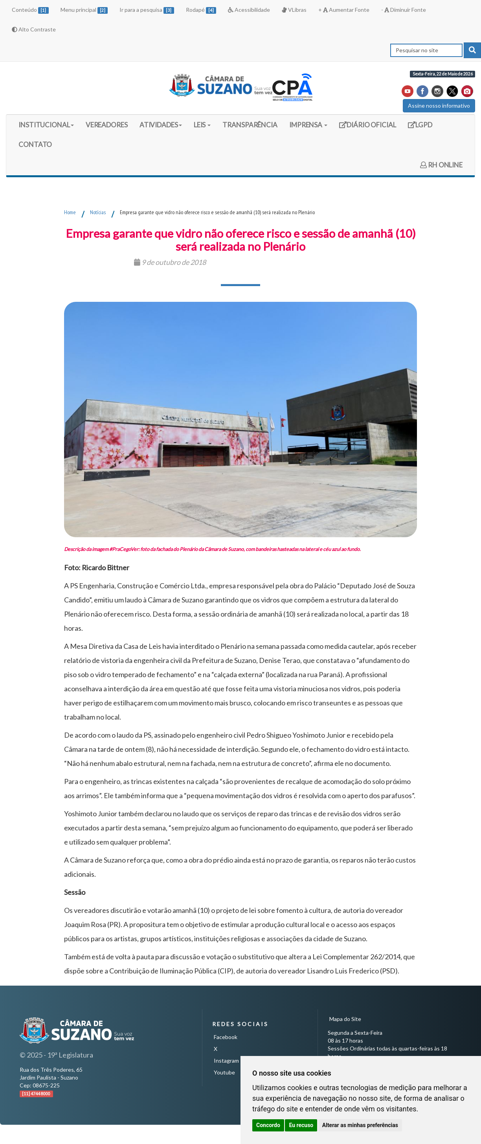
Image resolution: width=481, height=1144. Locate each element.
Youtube (224, 1072)
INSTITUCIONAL (46, 125)
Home (70, 212)
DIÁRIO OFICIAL (367, 127)
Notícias (98, 212)
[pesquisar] (472, 50)
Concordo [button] (268, 1125)
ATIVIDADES (161, 125)
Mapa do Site (345, 1018)
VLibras (294, 9)
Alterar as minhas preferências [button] (360, 1125)
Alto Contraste (34, 29)
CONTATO (35, 144)
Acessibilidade (249, 9)
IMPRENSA (308, 125)
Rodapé (201, 10)
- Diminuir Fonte (403, 9)
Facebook (225, 1037)
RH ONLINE (441, 165)
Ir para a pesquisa (146, 10)
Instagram (226, 1060)
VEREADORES (107, 125)
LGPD (423, 127)
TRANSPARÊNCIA (249, 125)
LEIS (202, 125)
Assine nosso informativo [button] (439, 105)
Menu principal (84, 10)
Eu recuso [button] (301, 1125)
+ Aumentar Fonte (343, 9)
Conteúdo (30, 10)
